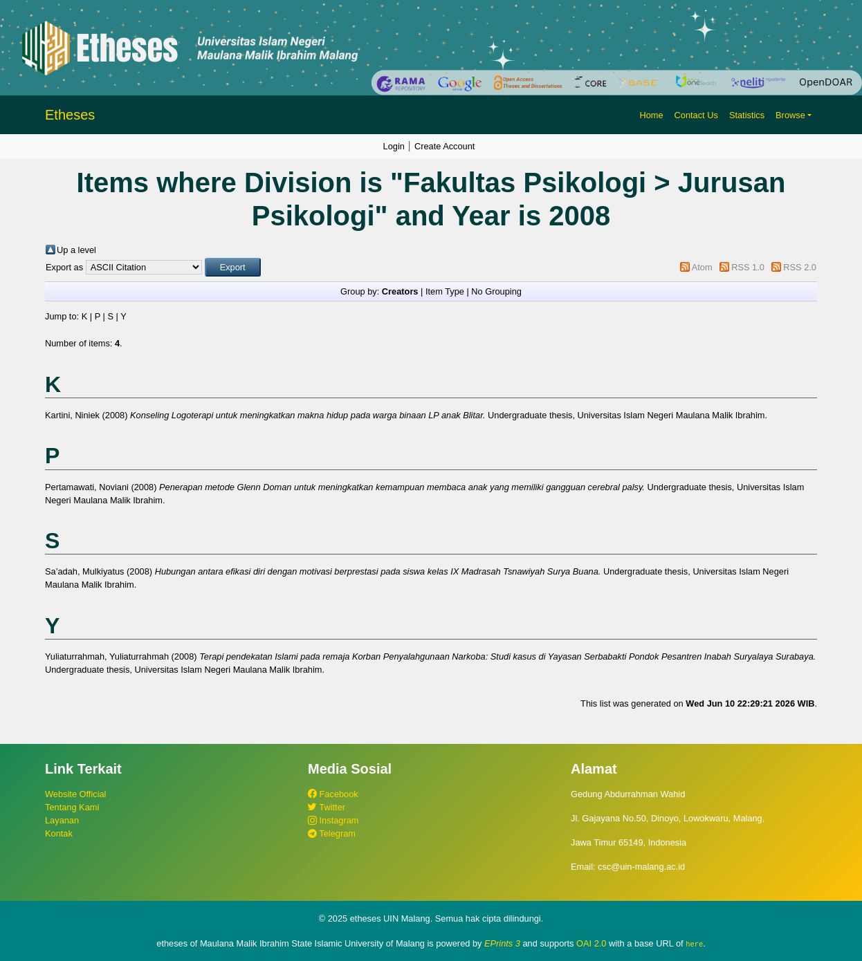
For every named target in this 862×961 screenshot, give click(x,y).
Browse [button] (790, 115)
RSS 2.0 (799, 267)
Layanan (62, 820)
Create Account (444, 146)
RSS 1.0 (747, 267)
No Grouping (496, 291)
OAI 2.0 (591, 943)
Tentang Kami (72, 807)
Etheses (70, 114)
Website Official (75, 794)
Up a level (76, 250)
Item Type (444, 291)
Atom (702, 267)
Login (394, 146)
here (694, 944)
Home (651, 115)
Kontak (59, 833)
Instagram (333, 820)
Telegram (332, 833)
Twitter (326, 807)
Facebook (333, 794)
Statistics (746, 115)
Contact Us (696, 115)
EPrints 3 (502, 943)
